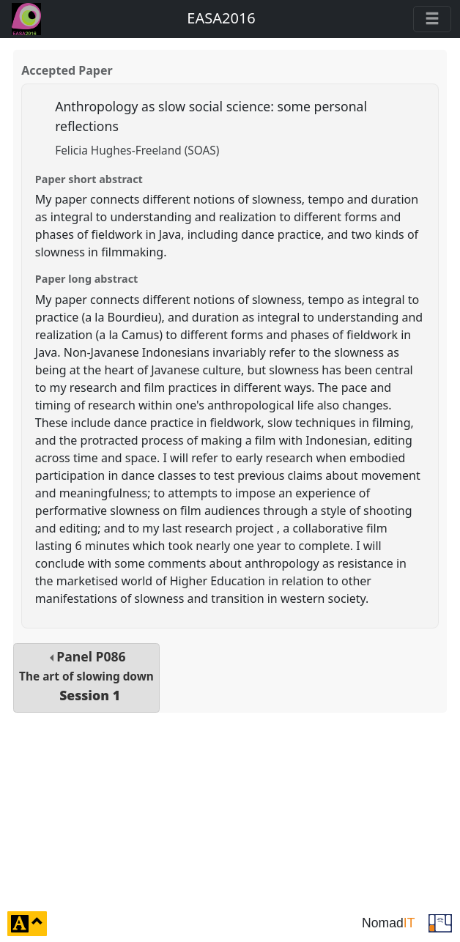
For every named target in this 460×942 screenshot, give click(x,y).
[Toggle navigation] (432, 19)
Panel (86, 676)
